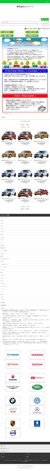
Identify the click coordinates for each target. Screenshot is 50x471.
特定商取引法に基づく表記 (28, 460)
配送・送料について (15, 460)
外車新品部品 (6, 113)
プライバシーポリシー (36, 460)
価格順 (25, 121)
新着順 (28, 121)
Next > (27, 124)
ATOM (26, 461)
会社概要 (27, 456)
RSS (24, 461)
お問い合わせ (3, 456)
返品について (21, 460)
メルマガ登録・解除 (44, 460)
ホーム (2, 113)
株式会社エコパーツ (25, 7)
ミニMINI (10, 113)
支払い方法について (9, 460)
